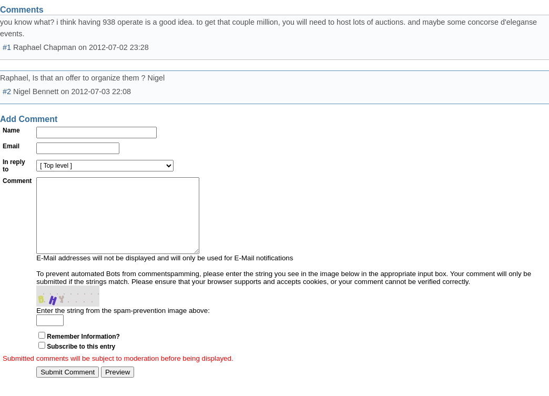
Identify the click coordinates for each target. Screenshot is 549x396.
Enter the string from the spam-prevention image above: (123, 326)
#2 (7, 91)
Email (11, 146)
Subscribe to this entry (81, 362)
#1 (7, 47)
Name (11, 130)
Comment (17, 181)
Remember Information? (83, 352)
